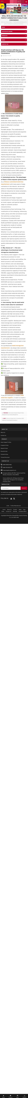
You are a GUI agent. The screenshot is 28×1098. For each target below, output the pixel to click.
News (7, 22)
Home (3, 22)
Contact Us (3, 435)
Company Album (23, 511)
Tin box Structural (5, 457)
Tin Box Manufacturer (15, 505)
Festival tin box (4, 454)
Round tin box (4, 451)
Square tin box (4, 448)
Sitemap (15, 511)
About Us (3, 432)
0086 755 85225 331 (7, 467)
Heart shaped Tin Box (6, 442)
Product (15, 509)
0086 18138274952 (7, 464)
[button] (12, 12)
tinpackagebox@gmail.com (9, 470)
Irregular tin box (4, 445)
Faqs (24, 509)
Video (2, 511)
